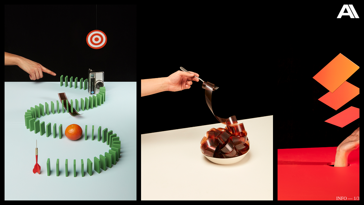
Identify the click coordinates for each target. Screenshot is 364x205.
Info (341, 198)
